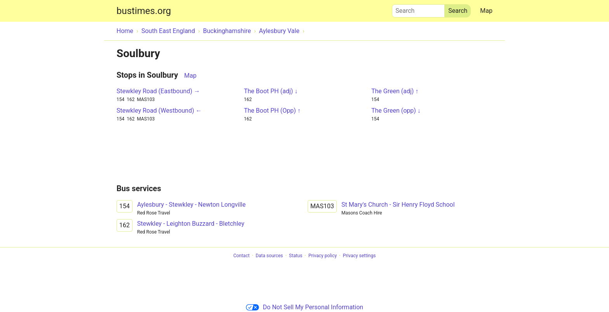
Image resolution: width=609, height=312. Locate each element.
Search (418, 9)
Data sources (269, 255)
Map (486, 10)
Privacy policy (322, 255)
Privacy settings (359, 255)
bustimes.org (144, 10)
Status (295, 255)
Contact (241, 255)
